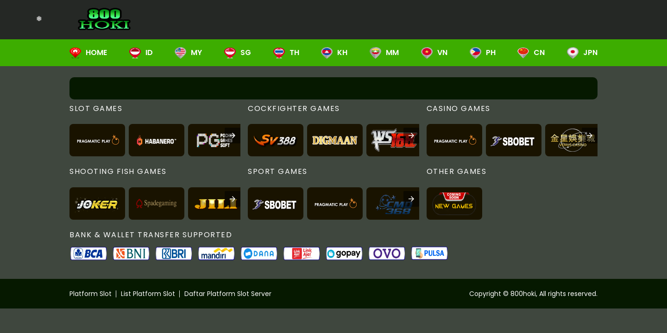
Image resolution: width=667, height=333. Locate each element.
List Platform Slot (148, 293)
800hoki (523, 293)
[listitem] (97, 140)
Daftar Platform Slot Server (227, 293)
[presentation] (232, 135)
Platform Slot (90, 293)
